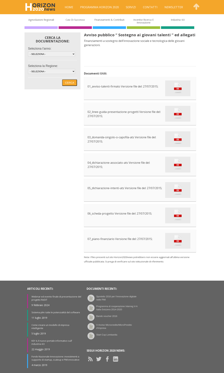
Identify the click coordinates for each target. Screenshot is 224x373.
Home (69, 7)
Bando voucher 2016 (106, 316)
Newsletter (173, 7)
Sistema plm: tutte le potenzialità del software (55, 312)
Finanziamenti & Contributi (109, 19)
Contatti (150, 7)
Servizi (131, 7)
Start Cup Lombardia (106, 334)
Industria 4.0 (178, 19)
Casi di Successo (75, 19)
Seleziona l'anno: (39, 48)
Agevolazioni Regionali (41, 19)
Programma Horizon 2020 (99, 7)
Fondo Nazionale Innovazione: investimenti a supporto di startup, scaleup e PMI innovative (55, 358)
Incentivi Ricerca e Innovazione (143, 21)
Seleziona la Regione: (43, 66)
